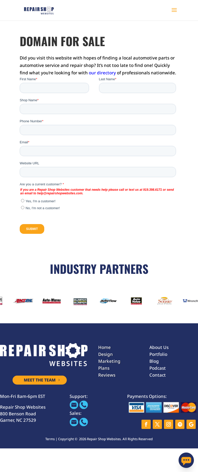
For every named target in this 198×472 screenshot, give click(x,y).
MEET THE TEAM (40, 380)
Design (105, 354)
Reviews (106, 375)
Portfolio (158, 354)
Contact (157, 375)
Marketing (109, 361)
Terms (50, 439)
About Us (159, 347)
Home (104, 347)
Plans (103, 368)
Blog (154, 361)
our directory (102, 73)
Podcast (157, 368)
